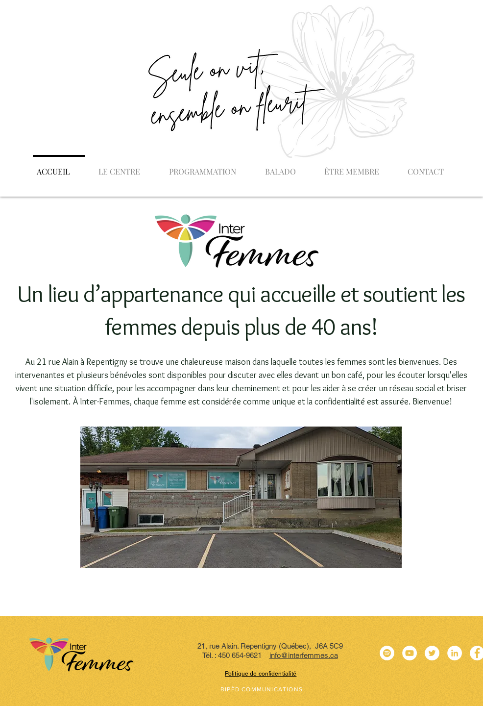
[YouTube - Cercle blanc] (409, 653)
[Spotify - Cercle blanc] (387, 653)
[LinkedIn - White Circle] (454, 653)
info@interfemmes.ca (303, 655)
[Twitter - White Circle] (432, 653)
